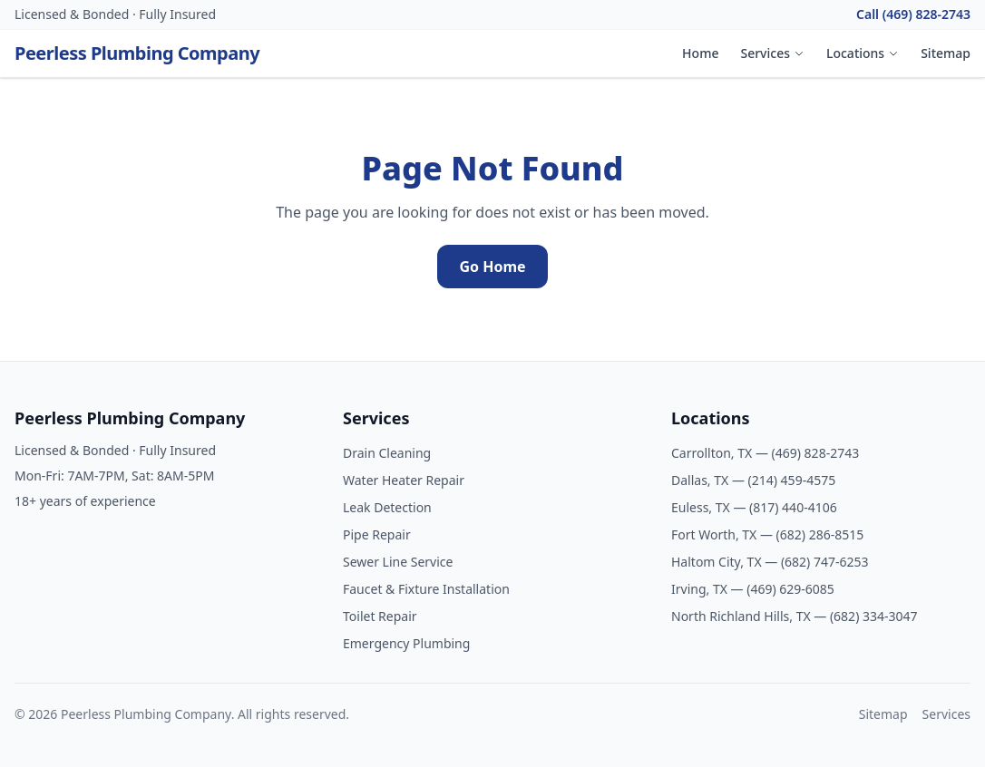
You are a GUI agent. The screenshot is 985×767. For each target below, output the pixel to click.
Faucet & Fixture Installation (426, 588)
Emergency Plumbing (406, 643)
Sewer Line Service (398, 561)
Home (700, 53)
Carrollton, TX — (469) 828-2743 (765, 452)
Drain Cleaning (387, 452)
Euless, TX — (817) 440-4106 (754, 507)
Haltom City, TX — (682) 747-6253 (770, 561)
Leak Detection (387, 507)
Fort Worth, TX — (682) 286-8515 (767, 534)
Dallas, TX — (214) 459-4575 (753, 480)
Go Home (492, 267)
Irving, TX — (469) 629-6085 (752, 588)
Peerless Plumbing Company (137, 53)
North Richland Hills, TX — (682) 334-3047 (794, 616)
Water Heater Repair (403, 480)
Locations (862, 53)
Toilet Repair (380, 616)
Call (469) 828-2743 (913, 14)
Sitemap (945, 53)
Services (772, 53)
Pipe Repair (377, 534)
